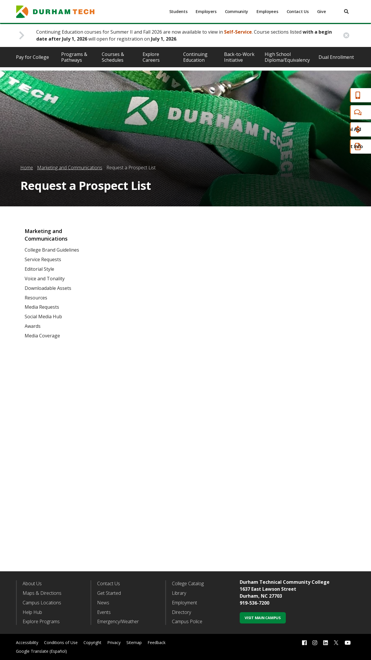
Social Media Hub (43, 316)
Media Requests (42, 307)
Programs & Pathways (74, 57)
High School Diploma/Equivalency (287, 57)
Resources (36, 297)
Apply (334, 95)
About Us (32, 583)
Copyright (92, 642)
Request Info (342, 146)
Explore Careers (151, 57)
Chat (333, 112)
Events (104, 612)
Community (236, 11)
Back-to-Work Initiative (239, 57)
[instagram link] (315, 643)
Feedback (157, 642)
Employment (184, 602)
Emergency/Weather (118, 621)
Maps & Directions (42, 593)
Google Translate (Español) (41, 651)
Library (179, 593)
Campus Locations (42, 602)
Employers (206, 11)
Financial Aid (342, 129)
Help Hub (32, 612)
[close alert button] (346, 35)
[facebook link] (304, 643)
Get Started (109, 593)
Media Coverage (42, 335)
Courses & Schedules (113, 57)
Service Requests (43, 259)
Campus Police (187, 621)
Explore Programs (41, 621)
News (103, 602)
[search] (346, 11)
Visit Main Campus (263, 617)
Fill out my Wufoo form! (226, 394)
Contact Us (298, 11)
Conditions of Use (61, 642)
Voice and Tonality (45, 278)
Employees (267, 11)
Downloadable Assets (48, 288)
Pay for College (32, 57)
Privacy (114, 642)
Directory (181, 612)
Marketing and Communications (69, 167)
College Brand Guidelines (52, 250)
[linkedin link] (325, 643)
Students (178, 11)
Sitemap (134, 642)
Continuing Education (195, 57)
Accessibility (27, 642)
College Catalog (188, 583)
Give (321, 11)
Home (26, 167)
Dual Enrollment (336, 57)
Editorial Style (39, 269)
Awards (33, 326)
